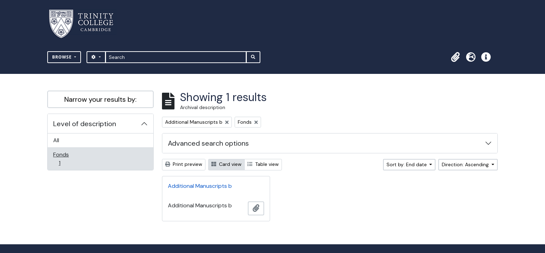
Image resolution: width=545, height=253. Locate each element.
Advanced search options (208, 143)
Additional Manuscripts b (200, 186)
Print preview (183, 164)
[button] (455, 57)
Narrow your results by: (100, 99)
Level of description (84, 123)
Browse (62, 57)
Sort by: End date (407, 164)
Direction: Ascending (466, 164)
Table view (263, 164)
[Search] (176, 57)
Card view (226, 164)
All (56, 140)
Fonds (64, 158)
